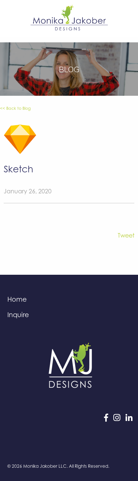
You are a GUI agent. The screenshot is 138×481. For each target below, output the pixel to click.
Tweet (126, 235)
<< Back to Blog (15, 108)
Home (17, 299)
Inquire (18, 314)
